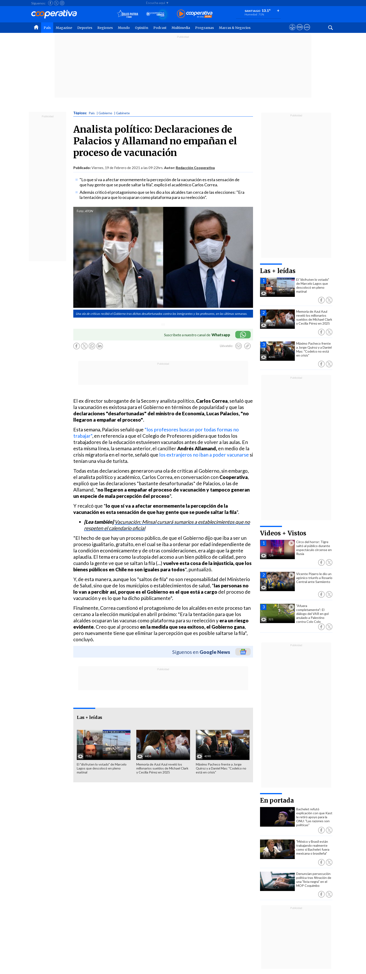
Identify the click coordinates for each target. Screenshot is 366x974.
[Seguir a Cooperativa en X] (56, 3)
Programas (204, 28)
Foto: (80, 211)
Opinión (141, 28)
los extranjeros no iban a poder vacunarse (204, 455)
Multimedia (181, 28)
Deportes (84, 28)
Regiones (105, 28)
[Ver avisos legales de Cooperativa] (292, 31)
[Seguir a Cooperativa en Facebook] (50, 3)
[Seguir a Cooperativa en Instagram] (62, 3)
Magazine (64, 28)
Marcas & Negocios (234, 28)
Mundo (124, 28)
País (47, 28)
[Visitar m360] (299, 31)
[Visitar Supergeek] (307, 31)
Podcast (159, 28)
